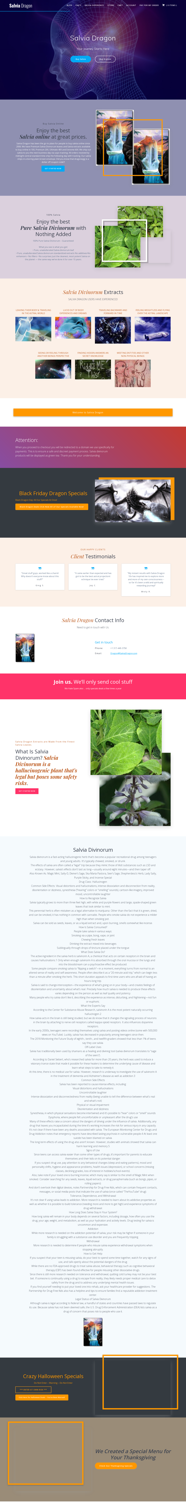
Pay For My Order (149, 5)
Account (131, 5)
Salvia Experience (94, 5)
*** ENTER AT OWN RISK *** (33, 1379)
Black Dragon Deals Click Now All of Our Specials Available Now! (52, 496)
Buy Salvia (81, 59)
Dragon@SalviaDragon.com (123, 642)
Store (110, 5)
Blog (69, 5)
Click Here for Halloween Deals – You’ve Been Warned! (42, 1387)
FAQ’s (78, 5)
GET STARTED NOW (53, 158)
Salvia (20, 5)
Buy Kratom (105, 59)
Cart (120, 5)
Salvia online (35, 125)
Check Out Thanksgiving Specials (116, 1455)
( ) (169, 5)
